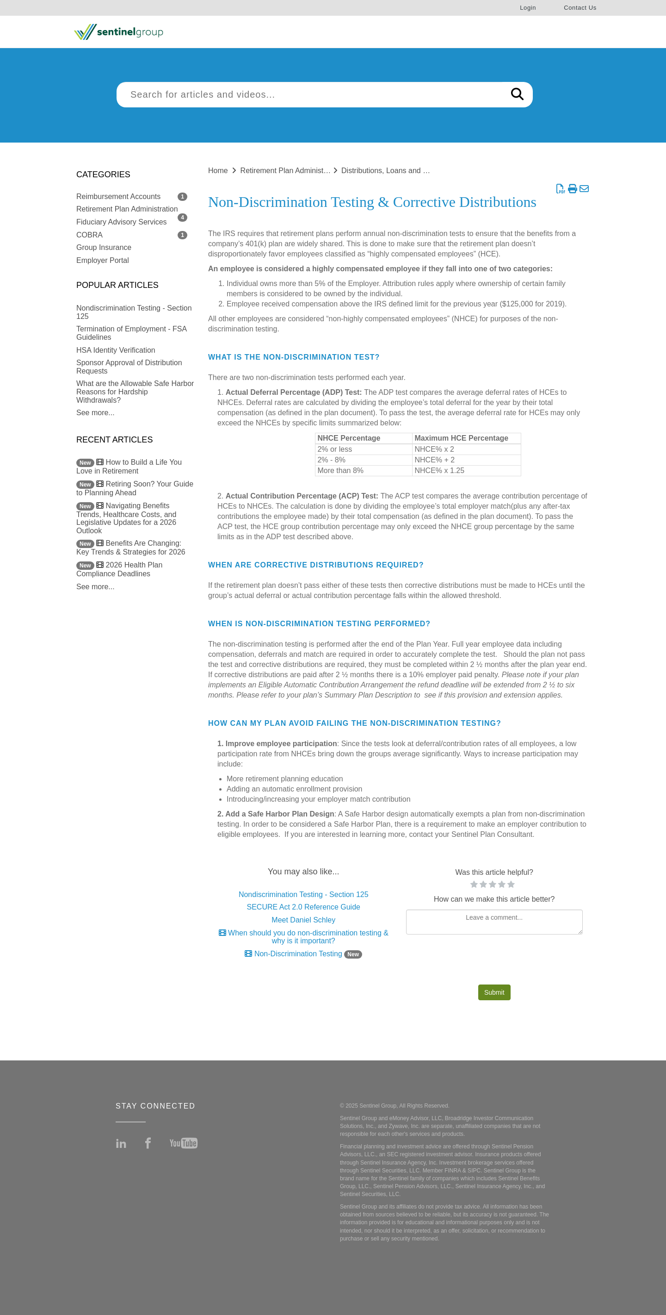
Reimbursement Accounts (118, 196)
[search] (309, 94)
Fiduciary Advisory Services (121, 222)
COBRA (89, 235)
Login (528, 7)
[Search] (517, 94)
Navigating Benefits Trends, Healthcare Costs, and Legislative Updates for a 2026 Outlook (126, 518)
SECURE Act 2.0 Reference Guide (303, 907)
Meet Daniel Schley (303, 920)
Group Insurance (103, 247)
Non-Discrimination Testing (303, 954)
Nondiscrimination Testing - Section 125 (304, 894)
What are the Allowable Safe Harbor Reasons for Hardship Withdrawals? (135, 392)
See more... (95, 413)
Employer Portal (102, 260)
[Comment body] (494, 922)
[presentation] (494, 962)
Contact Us (580, 7)
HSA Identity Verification (115, 350)
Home (218, 171)
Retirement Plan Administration (127, 209)
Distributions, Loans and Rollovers (397, 171)
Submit (494, 992)
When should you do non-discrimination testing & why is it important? (303, 937)
